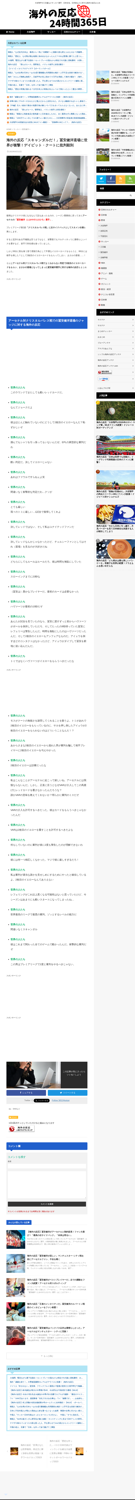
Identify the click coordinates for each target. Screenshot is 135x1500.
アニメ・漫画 (106, 273)
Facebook (111, 181)
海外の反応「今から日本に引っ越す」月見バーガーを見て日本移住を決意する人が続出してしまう (114, 528)
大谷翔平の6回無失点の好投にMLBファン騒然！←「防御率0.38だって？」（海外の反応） (46, 122)
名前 (9, 1161)
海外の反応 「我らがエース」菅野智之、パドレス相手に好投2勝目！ (36, 64)
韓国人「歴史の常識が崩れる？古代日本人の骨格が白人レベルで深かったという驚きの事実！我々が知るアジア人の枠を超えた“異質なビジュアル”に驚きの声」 (46, 89)
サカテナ (101, 325)
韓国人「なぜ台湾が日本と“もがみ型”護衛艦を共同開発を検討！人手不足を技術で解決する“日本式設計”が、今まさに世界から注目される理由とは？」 (46, 73)
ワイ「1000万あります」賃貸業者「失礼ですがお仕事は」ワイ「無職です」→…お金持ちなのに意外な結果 (47, 1401)
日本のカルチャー (72, 32)
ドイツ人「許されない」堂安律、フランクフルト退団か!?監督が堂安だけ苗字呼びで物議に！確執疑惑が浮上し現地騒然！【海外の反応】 (47, 1389)
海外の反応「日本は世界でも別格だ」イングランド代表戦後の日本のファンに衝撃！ (123, 95)
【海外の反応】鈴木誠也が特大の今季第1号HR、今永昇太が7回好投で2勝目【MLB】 (44, 1393)
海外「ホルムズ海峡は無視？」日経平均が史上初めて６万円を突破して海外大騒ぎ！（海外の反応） (46, 77)
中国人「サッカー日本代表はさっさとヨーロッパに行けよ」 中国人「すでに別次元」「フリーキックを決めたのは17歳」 (47, 1417)
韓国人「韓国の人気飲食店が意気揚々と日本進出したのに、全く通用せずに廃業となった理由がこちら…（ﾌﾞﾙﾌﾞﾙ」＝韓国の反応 (48, 114)
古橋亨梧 (104, 257)
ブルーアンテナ (104, 342)
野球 (103, 220)
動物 (103, 304)
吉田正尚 (104, 230)
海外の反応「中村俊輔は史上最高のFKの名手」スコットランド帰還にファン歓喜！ (123, 152)
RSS (120, 181)
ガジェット (105, 283)
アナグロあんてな (105, 348)
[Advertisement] (25, 298)
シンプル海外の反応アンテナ (109, 354)
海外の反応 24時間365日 (17, 1489)
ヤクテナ (101, 319)
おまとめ (101, 336)
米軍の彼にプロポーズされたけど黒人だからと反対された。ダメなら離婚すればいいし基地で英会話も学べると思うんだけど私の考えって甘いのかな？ (48, 101)
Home (10, 32)
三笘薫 (103, 246)
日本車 (103, 299)
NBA (103, 262)
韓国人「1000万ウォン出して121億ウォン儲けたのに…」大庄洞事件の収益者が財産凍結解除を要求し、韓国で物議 (48, 118)
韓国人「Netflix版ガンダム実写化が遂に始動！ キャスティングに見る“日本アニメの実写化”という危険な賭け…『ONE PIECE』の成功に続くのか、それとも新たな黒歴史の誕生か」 (47, 1421)
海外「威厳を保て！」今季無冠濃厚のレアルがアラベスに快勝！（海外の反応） (42, 97)
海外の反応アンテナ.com (108, 365)
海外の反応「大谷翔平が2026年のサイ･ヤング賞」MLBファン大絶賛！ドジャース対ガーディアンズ (115, 424)
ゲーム (103, 278)
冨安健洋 (14, 1117)
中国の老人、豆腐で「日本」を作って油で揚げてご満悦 (30, 85)
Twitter (101, 181)
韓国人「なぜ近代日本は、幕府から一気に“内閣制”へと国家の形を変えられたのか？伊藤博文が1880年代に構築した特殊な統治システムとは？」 (46, 52)
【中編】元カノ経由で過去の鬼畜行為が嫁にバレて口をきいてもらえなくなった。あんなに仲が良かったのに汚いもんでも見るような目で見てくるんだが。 (48, 105)
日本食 (92, 32)
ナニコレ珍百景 (107, 294)
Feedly (130, 181)
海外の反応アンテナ (106, 360)
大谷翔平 (31, 32)
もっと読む (48, 1358)
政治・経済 (105, 289)
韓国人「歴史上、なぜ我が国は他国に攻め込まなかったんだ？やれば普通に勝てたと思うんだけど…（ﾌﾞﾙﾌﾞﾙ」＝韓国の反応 (46, 56)
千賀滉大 (104, 236)
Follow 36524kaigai (61, 1100)
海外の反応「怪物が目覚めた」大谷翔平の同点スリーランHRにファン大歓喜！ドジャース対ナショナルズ (115, 493)
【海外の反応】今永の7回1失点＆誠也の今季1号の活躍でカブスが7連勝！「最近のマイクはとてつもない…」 (47, 1397)
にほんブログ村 (104, 388)
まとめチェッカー (105, 331)
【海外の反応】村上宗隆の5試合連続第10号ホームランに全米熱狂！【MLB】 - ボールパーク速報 (47, 1405)
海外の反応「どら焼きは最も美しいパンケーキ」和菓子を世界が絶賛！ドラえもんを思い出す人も (114, 562)
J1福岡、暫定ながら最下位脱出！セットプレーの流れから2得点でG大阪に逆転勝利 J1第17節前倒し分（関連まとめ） (46, 60)
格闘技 (103, 268)
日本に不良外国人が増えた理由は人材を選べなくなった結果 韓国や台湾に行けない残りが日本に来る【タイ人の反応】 (47, 1413)
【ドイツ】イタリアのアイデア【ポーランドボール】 (29, 69)
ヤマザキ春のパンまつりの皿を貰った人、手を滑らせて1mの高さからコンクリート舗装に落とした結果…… (46, 81)
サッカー (51, 32)
